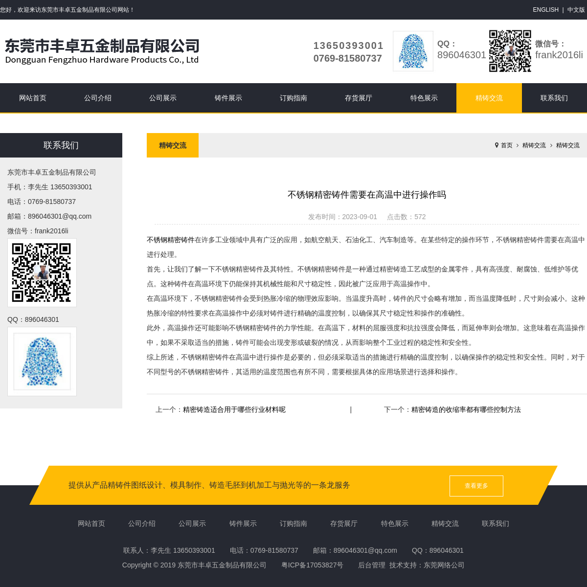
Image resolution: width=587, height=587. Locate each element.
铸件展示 (228, 98)
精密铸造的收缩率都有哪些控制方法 (466, 409)
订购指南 (293, 98)
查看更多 (476, 485)
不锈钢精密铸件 (171, 240)
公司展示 (163, 98)
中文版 (576, 9)
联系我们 (554, 98)
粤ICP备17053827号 (312, 565)
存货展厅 (358, 98)
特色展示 (424, 98)
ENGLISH (546, 9)
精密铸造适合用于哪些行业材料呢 (234, 409)
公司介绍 (98, 98)
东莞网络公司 (444, 565)
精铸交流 (489, 98)
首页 (507, 145)
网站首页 (32, 98)
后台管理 (371, 565)
